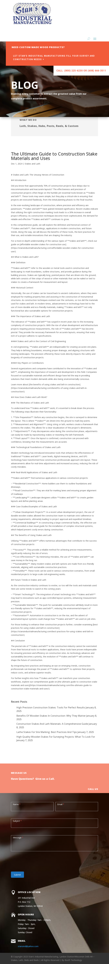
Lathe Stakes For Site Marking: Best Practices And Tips (46, 732)
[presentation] (33, 860)
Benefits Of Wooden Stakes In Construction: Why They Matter (51, 715)
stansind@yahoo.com (28, 946)
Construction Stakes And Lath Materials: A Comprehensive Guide (52, 723)
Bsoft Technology (73, 960)
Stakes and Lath (32, 163)
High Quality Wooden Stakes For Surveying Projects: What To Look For (55, 736)
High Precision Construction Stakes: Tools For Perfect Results (50, 707)
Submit (17, 874)
